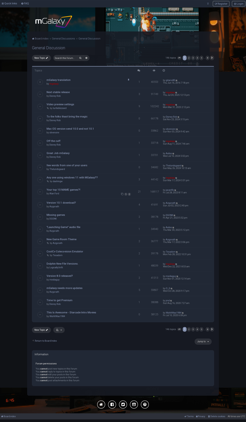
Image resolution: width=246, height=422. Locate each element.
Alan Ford (54, 193)
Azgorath (54, 206)
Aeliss (169, 153)
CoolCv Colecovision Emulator (65, 251)
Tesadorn (57, 255)
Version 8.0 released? (60, 275)
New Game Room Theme (61, 239)
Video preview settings (60, 104)
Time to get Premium (59, 299)
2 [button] (188, 57)
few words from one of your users (67, 165)
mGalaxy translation (58, 79)
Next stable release (58, 92)
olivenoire (54, 132)
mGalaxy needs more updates (65, 287)
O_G (168, 288)
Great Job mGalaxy (58, 153)
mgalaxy (53, 83)
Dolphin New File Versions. (62, 263)
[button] (179, 57)
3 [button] (193, 57)
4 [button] (197, 57)
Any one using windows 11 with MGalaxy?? (72, 177)
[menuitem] (25, 3)
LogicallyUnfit (56, 267)
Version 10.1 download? (61, 202)
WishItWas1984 (57, 316)
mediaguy (54, 279)
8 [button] (207, 57)
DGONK (53, 218)
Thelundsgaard (57, 169)
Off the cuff (53, 140)
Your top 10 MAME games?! (63, 189)
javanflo (170, 189)
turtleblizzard (59, 108)
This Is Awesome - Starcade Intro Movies (71, 312)
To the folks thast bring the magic (67, 116)
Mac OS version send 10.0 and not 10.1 (70, 128)
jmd (168, 300)
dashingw (58, 181)
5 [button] (201, 57)
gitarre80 (170, 80)
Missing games (56, 214)
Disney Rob (55, 96)
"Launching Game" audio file (63, 226)
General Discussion (48, 47)
